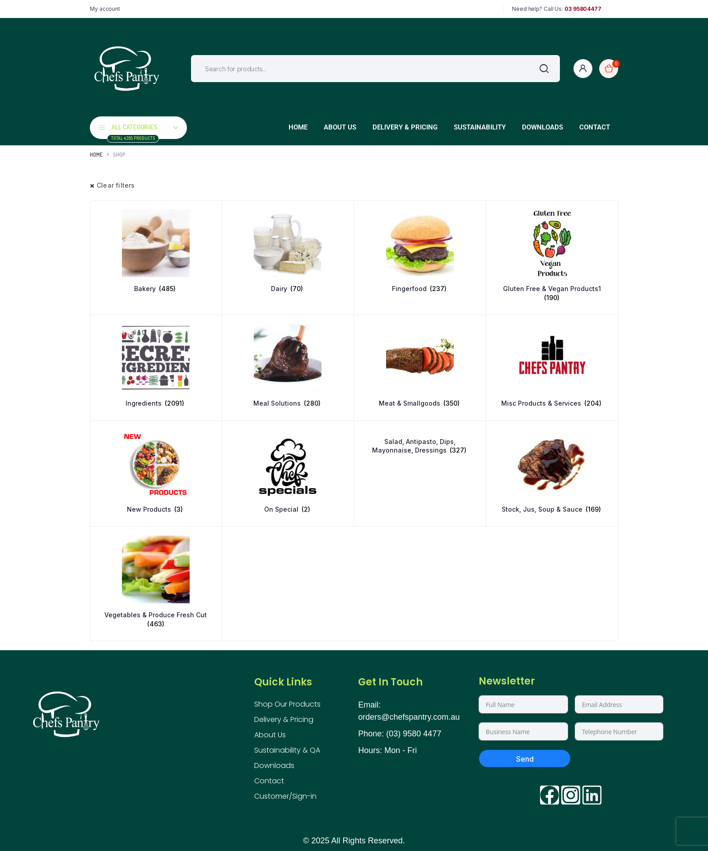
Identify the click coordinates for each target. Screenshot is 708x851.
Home (298, 127)
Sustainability (480, 127)
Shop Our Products (287, 704)
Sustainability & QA (287, 750)
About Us (340, 127)
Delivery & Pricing (405, 127)
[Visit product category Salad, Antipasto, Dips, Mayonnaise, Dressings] (420, 442)
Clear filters (116, 185)
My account (105, 8)
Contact (594, 127)
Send (525, 758)
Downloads (542, 127)
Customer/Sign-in (285, 796)
